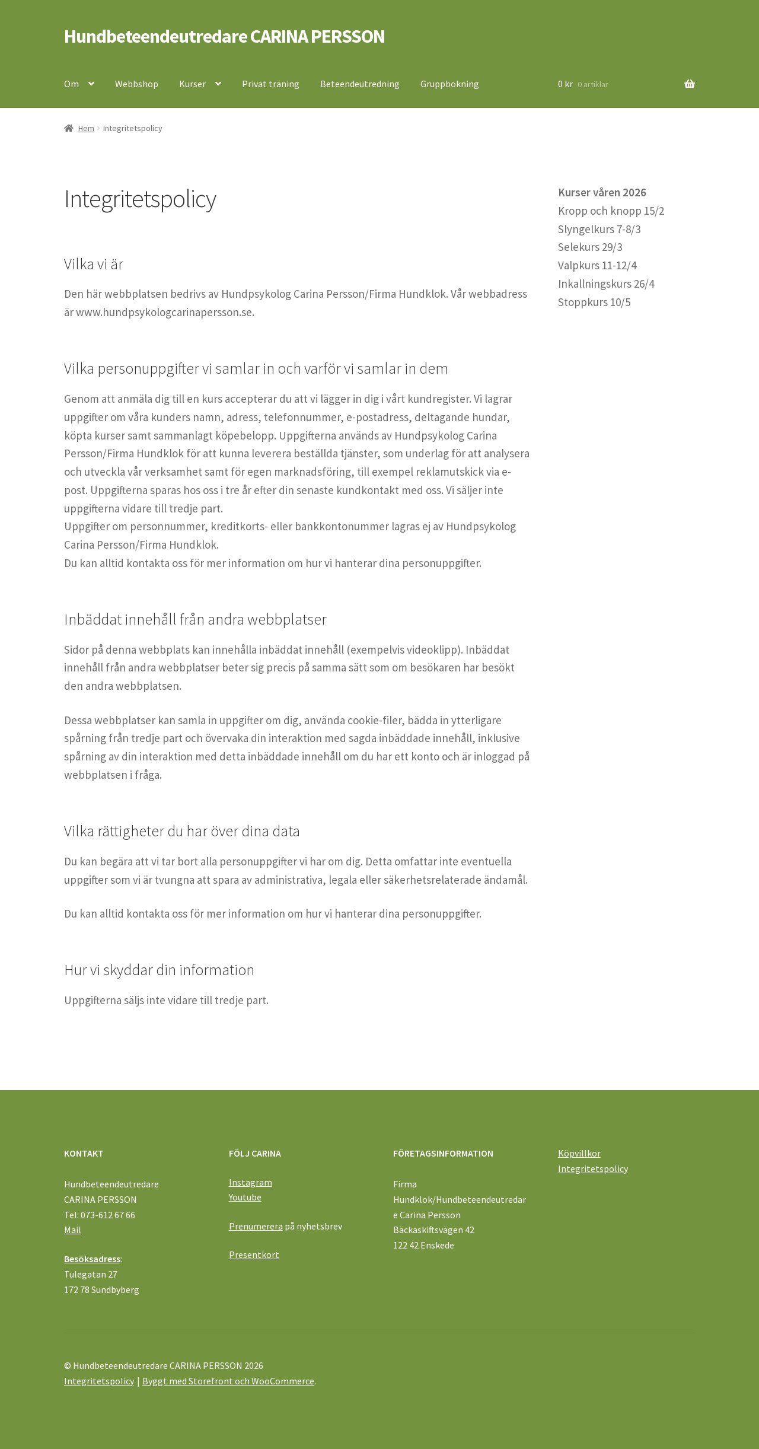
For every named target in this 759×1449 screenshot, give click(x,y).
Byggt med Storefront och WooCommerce (228, 1381)
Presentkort (254, 1254)
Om (71, 84)
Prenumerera (256, 1226)
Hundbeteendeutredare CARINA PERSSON (224, 36)
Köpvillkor (579, 1153)
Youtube (245, 1197)
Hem (86, 128)
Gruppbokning (449, 84)
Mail (72, 1229)
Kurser (192, 84)
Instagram (250, 1182)
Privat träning (270, 84)
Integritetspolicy (593, 1168)
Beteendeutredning (360, 84)
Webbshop (136, 84)
